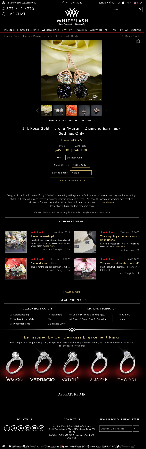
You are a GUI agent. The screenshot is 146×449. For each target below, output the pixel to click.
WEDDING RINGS (50, 30)
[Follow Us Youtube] (35, 430)
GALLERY (74, 120)
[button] (3, 14)
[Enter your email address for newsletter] (115, 429)
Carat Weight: (62, 165)
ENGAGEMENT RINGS (28, 30)
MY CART (129, 3)
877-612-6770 (20, 8)
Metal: (60, 157)
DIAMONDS (9, 30)
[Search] (125, 9)
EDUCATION (80, 30)
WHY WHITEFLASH (99, 30)
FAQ (114, 30)
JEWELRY (67, 30)
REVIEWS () (88, 120)
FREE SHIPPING (21, 3)
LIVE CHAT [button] (16, 14)
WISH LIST (117, 3)
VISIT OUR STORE (73, 3)
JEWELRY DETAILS (57, 120)
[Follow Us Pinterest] (21, 430)
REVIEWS (123, 30)
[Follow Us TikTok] (42, 430)
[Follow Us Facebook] (7, 430)
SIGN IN (105, 3)
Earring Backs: (60, 172)
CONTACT (136, 30)
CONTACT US (72, 419)
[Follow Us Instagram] (28, 430)
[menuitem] (9, 30)
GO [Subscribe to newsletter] (135, 428)
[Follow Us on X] (14, 430)
